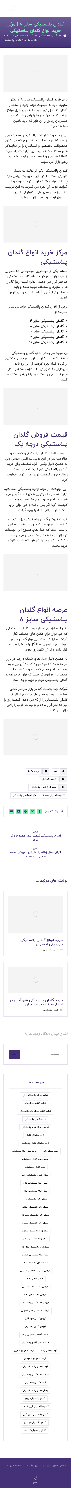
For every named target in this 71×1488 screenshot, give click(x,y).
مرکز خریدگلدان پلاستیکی (25, 795)
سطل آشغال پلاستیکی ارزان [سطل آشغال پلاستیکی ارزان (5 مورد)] (35, 1175)
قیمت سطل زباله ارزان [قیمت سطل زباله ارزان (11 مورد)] (23, 1350)
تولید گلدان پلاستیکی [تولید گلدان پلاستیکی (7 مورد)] (35, 1119)
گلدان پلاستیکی (48, 779)
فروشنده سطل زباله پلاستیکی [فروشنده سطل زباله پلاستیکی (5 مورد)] (35, 1310)
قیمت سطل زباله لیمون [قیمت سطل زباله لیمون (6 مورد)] (35, 1358)
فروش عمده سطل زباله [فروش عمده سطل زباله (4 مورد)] (35, 1294)
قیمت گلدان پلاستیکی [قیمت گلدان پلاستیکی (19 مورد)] (35, 1382)
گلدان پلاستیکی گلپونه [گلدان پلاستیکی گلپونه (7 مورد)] (35, 1430)
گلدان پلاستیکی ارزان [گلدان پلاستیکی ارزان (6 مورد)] (35, 1398)
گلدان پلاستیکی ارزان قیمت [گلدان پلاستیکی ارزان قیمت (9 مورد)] (35, 1406)
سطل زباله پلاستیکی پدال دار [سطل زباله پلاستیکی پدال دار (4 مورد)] (35, 1246)
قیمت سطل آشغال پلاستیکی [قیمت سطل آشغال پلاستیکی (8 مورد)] (35, 1342)
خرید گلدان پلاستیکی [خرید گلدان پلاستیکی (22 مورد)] (35, 1167)
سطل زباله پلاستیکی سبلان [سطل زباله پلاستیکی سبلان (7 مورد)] (35, 1222)
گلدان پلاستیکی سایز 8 (53, 795)
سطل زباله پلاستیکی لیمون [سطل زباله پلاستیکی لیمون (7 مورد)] (35, 1230)
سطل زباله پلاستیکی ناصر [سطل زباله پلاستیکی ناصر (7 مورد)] (35, 1238)
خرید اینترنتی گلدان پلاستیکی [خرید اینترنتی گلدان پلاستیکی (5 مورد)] (35, 1143)
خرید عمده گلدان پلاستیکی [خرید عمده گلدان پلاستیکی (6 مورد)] (35, 1159)
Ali (55, 771)
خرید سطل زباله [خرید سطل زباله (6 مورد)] (50, 1151)
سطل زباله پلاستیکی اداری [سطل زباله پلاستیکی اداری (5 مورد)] (35, 1183)
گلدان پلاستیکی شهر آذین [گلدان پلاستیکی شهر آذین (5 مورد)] (35, 1414)
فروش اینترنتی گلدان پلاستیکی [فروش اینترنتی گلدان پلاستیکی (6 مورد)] (35, 1270)
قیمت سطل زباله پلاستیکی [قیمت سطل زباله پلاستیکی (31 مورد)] (35, 1366)
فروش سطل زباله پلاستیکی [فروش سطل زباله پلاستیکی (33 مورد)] (35, 1286)
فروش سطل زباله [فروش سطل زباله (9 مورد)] (35, 1278)
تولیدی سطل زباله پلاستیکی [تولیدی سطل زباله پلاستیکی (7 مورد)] (35, 1127)
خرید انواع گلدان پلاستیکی (43, 787)
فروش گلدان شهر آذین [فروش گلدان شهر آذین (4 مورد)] (35, 1318)
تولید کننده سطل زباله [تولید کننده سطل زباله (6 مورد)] (35, 1103)
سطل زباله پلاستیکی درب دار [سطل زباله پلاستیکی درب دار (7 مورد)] (35, 1215)
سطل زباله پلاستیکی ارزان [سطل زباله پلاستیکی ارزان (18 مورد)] (35, 1191)
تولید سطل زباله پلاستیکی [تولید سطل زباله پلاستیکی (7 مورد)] (35, 1095)
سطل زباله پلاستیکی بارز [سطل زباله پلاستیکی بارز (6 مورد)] (35, 1198)
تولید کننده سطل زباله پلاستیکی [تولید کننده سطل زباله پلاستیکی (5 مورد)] (35, 1111)
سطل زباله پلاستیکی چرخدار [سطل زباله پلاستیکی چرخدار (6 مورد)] (35, 1254)
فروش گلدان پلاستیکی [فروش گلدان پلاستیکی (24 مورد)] (35, 1326)
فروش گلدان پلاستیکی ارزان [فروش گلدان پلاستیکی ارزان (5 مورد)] (35, 1334)
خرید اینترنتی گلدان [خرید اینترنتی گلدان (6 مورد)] (35, 1135)
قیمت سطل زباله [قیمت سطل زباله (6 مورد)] (49, 1350)
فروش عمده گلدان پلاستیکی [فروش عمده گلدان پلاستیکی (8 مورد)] (35, 1302)
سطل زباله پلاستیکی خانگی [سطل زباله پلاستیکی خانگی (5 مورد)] (35, 1207)
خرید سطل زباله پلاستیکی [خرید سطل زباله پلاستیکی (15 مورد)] (24, 1151)
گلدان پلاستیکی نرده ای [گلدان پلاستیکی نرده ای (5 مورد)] (35, 1422)
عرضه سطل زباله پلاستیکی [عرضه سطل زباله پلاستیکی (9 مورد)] (35, 1262)
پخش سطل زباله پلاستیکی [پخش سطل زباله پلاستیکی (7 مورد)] (35, 1390)
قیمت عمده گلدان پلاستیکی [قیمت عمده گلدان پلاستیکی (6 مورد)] (35, 1374)
